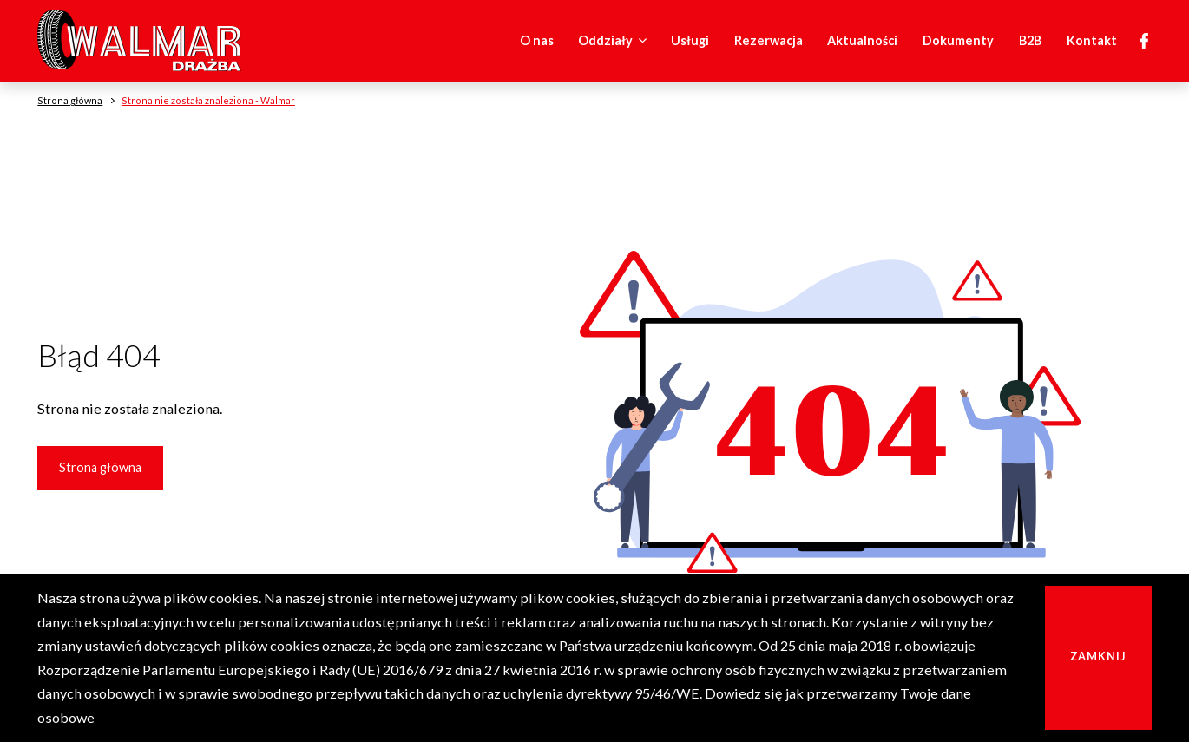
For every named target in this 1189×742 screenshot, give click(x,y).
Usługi (690, 40)
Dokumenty (958, 40)
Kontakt (1092, 40)
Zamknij (1098, 656)
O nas (537, 40)
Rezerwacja (768, 40)
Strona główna (100, 467)
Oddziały (615, 40)
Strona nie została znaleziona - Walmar (208, 100)
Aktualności (862, 40)
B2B (1030, 40)
